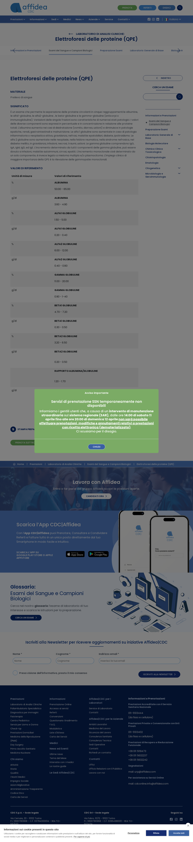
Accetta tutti (178, 833)
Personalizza (133, 833)
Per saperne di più (82, 836)
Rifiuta (156, 833)
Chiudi (96, 446)
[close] (188, 825)
